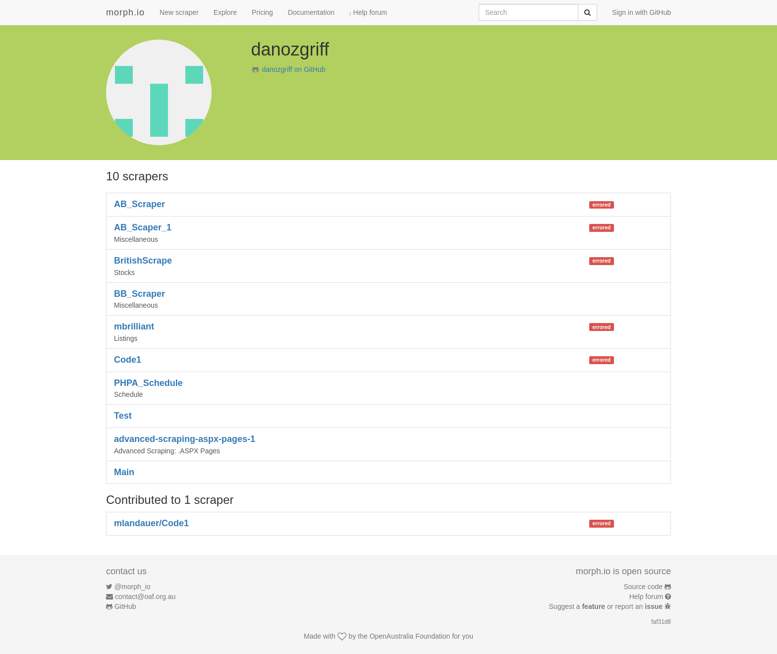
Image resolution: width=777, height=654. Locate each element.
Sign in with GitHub (641, 12)
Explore (225, 12)
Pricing (262, 12)
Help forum (368, 12)
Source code (643, 587)
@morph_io (132, 587)
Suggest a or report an (607, 606)
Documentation (311, 12)
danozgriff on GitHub (293, 69)
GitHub (125, 606)
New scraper (179, 12)
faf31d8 (661, 621)
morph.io (125, 12)
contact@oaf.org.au (145, 596)
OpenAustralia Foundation (410, 636)
